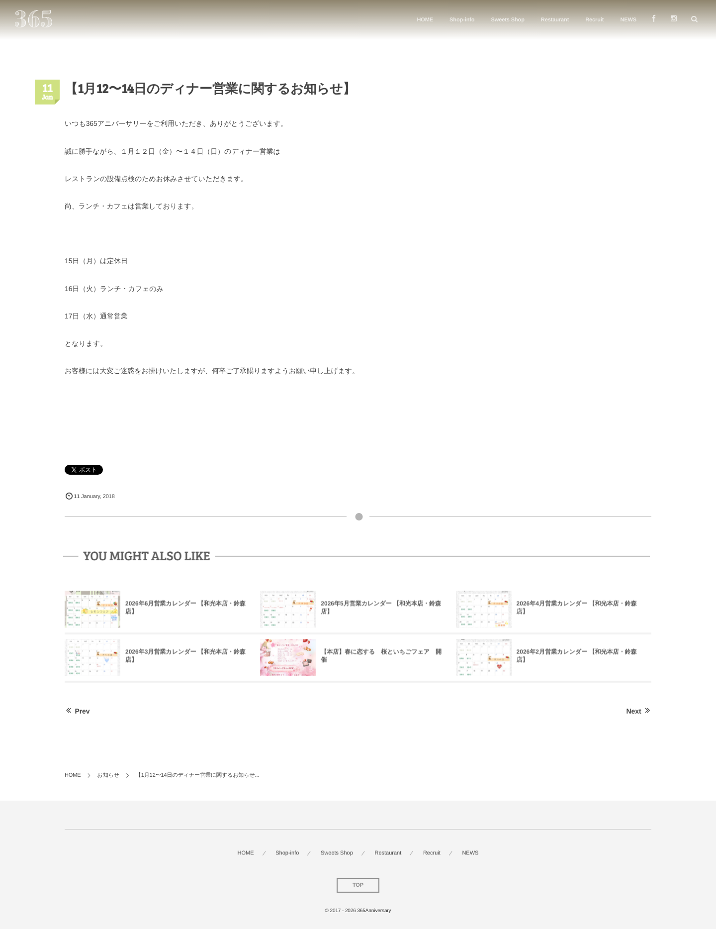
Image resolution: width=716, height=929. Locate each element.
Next (638, 711)
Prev (77, 711)
